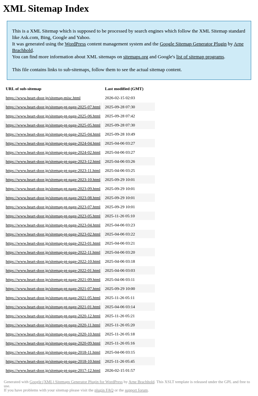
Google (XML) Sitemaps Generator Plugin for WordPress (76, 382)
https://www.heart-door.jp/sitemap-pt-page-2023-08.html (53, 197)
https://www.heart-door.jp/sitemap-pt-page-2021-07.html (53, 288)
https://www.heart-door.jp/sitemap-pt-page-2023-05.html (53, 216)
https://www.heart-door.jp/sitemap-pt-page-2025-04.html (53, 134)
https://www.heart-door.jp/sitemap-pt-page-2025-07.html (53, 106)
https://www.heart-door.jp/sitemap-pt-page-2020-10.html (53, 334)
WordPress (75, 44)
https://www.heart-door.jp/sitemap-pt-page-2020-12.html (53, 315)
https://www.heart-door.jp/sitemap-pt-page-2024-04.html (53, 143)
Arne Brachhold (141, 382)
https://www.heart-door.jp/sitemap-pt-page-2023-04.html (53, 225)
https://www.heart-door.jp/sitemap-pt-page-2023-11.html (53, 170)
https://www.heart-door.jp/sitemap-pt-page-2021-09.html (53, 279)
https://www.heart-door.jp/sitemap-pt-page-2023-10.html (53, 179)
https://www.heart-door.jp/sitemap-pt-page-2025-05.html (53, 125)
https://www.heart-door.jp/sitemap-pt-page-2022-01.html (53, 270)
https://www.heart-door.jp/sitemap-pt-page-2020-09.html (53, 343)
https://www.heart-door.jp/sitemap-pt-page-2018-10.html (53, 361)
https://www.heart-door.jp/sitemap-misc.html (43, 97)
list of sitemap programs (200, 56)
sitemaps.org (135, 56)
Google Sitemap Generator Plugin (193, 44)
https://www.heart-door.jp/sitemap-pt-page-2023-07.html (53, 206)
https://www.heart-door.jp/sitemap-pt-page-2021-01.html (53, 306)
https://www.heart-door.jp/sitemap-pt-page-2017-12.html (53, 370)
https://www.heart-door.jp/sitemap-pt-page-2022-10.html (53, 261)
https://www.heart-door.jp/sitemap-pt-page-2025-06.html (53, 116)
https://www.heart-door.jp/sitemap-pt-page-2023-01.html (53, 243)
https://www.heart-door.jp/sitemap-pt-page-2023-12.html (53, 161)
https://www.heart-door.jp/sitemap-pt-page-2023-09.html (53, 188)
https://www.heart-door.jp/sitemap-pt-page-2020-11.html (53, 325)
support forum (136, 390)
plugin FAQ (103, 390)
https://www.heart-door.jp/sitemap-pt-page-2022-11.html (53, 252)
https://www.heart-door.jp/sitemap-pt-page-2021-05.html (53, 297)
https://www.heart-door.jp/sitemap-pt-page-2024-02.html (53, 152)
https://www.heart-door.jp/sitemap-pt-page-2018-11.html (53, 352)
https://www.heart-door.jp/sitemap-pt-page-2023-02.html (53, 234)
